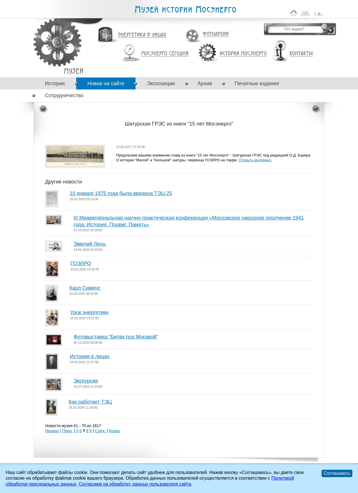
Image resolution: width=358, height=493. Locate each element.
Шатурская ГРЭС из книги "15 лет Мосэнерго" (73, 70)
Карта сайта (305, 12)
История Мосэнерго (243, 54)
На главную (294, 12)
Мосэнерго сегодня (164, 54)
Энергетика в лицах (142, 35)
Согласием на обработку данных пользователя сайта (135, 484)
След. (100, 431)
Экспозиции (161, 83)
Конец (114, 431)
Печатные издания (257, 83)
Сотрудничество (64, 95)
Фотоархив (215, 34)
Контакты (301, 54)
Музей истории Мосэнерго (185, 9)
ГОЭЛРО (80, 263)
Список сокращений (318, 12)
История (55, 83)
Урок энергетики (89, 312)
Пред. (67, 431)
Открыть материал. (255, 160)
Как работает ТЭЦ (90, 402)
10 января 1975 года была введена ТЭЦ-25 (121, 193)
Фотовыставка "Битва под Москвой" (116, 337)
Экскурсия (86, 381)
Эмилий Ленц (90, 244)
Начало (52, 431)
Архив (205, 83)
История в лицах (89, 356)
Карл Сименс (85, 288)
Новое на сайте (106, 83)
